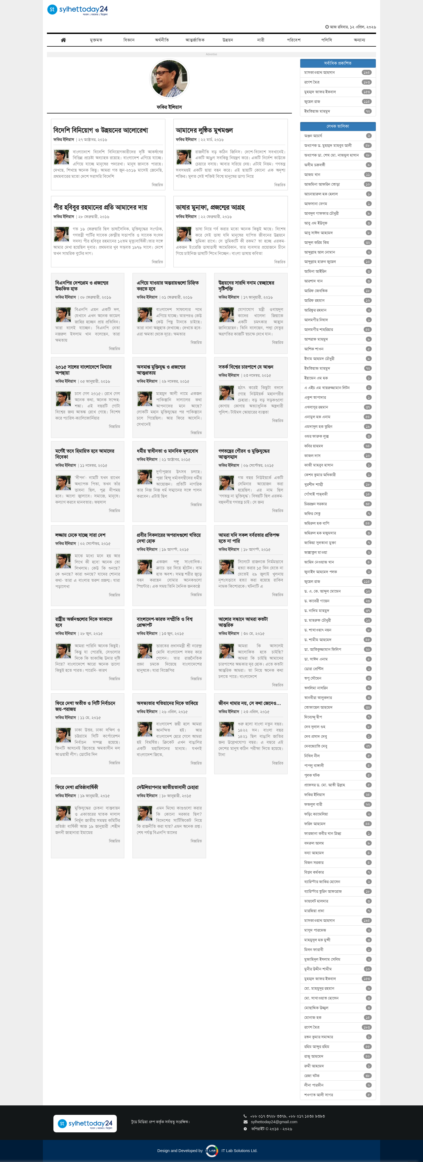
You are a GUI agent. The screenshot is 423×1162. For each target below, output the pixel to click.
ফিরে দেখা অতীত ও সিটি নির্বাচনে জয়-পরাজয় (85, 706)
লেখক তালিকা (338, 126)
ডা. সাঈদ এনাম (338, 659)
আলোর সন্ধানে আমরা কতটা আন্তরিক (243, 622)
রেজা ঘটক (338, 1075)
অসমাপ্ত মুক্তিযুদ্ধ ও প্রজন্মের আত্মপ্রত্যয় (161, 370)
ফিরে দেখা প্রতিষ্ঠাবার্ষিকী (76, 787)
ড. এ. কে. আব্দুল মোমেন (338, 591)
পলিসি (326, 40)
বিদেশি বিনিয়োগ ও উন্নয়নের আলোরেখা (100, 130)
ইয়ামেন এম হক (338, 378)
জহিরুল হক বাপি (338, 523)
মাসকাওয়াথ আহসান (338, 72)
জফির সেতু (338, 513)
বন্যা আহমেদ (338, 853)
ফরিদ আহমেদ (338, 823)
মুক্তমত (96, 40)
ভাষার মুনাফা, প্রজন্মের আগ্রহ (210, 207)
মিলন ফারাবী (338, 949)
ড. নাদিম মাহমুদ (338, 610)
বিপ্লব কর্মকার (338, 872)
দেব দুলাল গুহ (338, 726)
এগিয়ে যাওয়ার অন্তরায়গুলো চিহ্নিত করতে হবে (168, 286)
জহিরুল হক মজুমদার (338, 533)
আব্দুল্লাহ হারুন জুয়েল (338, 261)
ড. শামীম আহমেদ (338, 639)
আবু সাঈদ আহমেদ (338, 233)
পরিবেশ (294, 40)
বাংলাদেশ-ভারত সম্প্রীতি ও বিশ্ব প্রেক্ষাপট (164, 622)
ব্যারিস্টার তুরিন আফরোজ (338, 891)
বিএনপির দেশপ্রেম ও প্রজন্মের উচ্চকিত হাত (81, 286)
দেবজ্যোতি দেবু (338, 746)
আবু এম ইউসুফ (338, 223)
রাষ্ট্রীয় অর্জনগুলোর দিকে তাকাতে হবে (83, 622)
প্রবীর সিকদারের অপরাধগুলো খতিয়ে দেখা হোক (169, 538)
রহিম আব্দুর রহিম (338, 1046)
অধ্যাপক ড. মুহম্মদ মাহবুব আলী (338, 145)
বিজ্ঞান (129, 40)
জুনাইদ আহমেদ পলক (338, 572)
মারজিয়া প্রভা (338, 911)
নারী (261, 40)
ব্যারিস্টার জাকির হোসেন (338, 881)
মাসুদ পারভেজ (338, 930)
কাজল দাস (338, 455)
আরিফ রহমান (338, 300)
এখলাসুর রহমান (338, 407)
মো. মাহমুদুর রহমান (338, 988)
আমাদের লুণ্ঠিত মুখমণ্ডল (204, 130)
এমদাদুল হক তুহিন (338, 426)
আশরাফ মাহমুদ (338, 339)
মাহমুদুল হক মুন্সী (338, 940)
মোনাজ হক (338, 1017)
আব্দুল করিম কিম (338, 242)
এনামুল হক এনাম (338, 417)
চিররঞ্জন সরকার (338, 504)
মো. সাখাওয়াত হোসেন (338, 998)
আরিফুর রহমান (338, 310)
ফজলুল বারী (338, 804)
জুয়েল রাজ (338, 101)
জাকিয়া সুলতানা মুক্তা (338, 542)
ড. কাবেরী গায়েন (338, 601)
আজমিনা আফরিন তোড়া (338, 184)
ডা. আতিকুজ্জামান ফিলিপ (338, 649)
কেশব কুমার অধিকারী (338, 475)
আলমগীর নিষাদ (338, 320)
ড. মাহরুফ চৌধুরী (338, 620)
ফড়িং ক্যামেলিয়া (338, 814)
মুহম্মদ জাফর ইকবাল (338, 92)
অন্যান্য (359, 40)
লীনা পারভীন (338, 1085)
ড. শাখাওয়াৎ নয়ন (338, 630)
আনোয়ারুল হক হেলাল (338, 194)
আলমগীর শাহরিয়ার (338, 329)
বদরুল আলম (338, 843)
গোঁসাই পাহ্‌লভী (338, 494)
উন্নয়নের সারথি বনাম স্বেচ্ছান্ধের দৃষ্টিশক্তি (246, 286)
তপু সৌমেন (338, 678)
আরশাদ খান (338, 281)
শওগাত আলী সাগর (338, 1095)
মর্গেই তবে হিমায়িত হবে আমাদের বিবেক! (84, 454)
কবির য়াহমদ (338, 446)
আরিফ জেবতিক (338, 290)
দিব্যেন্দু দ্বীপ (338, 717)
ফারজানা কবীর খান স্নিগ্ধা (338, 833)
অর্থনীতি (162, 40)
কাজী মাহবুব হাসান (338, 465)
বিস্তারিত (157, 184)
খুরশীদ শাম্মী (338, 484)
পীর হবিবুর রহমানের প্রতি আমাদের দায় (100, 207)
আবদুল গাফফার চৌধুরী (338, 213)
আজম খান (338, 174)
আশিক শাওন (338, 349)
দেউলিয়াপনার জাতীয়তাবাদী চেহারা (167, 787)
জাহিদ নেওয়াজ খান (338, 562)
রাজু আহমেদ (338, 1056)
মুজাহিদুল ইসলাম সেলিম (338, 959)
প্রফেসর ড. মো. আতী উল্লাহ (338, 785)
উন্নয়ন (228, 40)
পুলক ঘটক (338, 775)
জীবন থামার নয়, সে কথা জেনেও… (250, 703)
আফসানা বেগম (338, 203)
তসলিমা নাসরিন (338, 688)
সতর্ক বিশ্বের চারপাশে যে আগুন (246, 367)
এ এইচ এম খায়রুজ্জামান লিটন (338, 387)
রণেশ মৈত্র (338, 82)
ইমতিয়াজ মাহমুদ (338, 111)
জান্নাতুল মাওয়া (338, 552)
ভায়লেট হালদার (338, 901)
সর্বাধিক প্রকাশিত (338, 63)
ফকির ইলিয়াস (64, 139)
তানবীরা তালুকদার (338, 697)
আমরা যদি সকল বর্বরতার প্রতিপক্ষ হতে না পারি (249, 538)
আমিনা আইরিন (338, 271)
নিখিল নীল (338, 756)
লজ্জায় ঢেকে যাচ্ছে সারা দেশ (80, 535)
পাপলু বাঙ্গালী (338, 765)
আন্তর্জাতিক (195, 40)
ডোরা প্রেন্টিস (338, 669)
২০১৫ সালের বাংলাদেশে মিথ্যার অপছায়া (83, 370)
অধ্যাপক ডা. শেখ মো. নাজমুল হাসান (338, 155)
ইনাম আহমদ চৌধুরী (338, 358)
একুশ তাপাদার (338, 397)
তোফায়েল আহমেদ (338, 707)
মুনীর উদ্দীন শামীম (338, 969)
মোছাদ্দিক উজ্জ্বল (338, 1008)
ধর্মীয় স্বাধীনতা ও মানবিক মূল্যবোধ (167, 451)
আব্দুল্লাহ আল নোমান (338, 252)
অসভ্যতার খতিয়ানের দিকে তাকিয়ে (167, 703)
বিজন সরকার (338, 862)
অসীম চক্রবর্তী (338, 165)
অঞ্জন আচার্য (338, 136)
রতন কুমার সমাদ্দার (338, 1037)
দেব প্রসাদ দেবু (338, 736)
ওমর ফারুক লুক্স (338, 436)
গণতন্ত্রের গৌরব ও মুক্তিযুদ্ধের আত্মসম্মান (244, 454)
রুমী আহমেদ (338, 1066)
